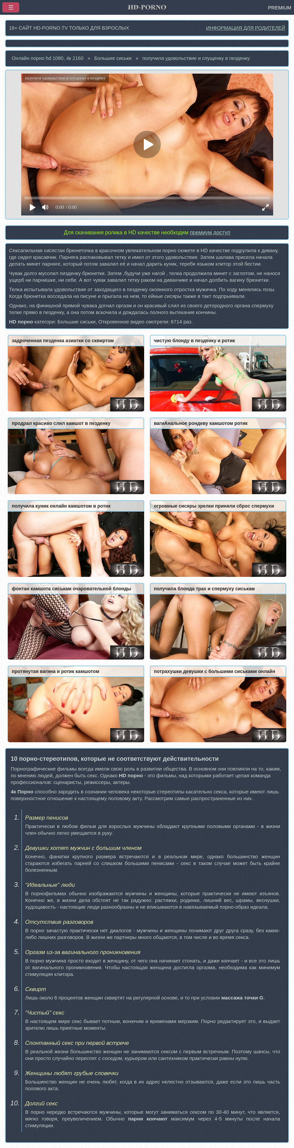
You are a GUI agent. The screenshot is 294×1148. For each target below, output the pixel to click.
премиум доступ (210, 232)
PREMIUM (279, 7)
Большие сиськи (112, 58)
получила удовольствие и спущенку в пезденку (196, 58)
